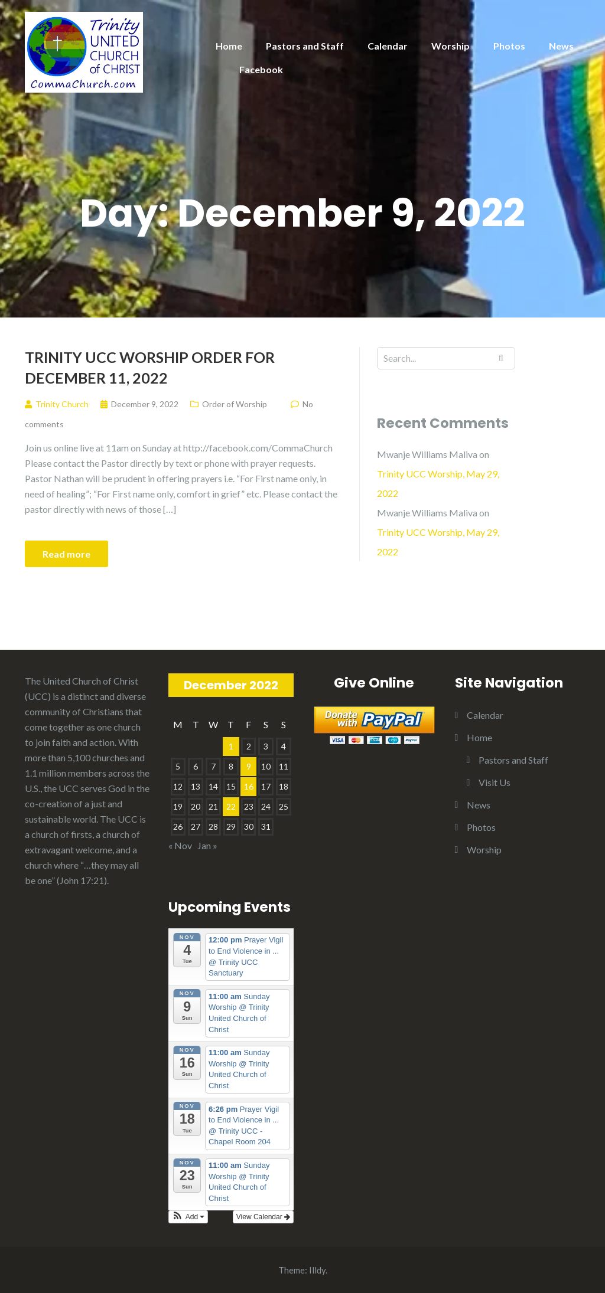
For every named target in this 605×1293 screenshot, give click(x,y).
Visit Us (494, 782)
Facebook (261, 69)
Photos (509, 45)
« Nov (180, 845)
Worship (450, 45)
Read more (66, 553)
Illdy (317, 1270)
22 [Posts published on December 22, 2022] (231, 806)
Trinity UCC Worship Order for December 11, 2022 (150, 367)
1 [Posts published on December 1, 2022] (231, 746)
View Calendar (263, 1217)
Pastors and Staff (305, 45)
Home (229, 45)
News (561, 45)
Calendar (387, 45)
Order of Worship (234, 404)
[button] (188, 1217)
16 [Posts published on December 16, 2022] (248, 786)
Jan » (207, 845)
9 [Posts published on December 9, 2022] (248, 766)
